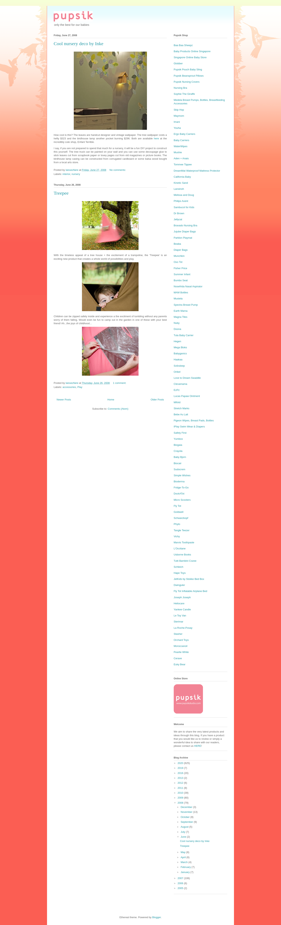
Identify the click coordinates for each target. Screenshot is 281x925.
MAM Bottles (181, 292)
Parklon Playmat (183, 237)
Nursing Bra (180, 87)
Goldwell (178, 511)
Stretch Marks (181, 408)
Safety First (180, 432)
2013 (181, 777)
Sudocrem (179, 469)
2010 (181, 792)
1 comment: (120, 382)
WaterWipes (180, 146)
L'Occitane (180, 548)
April (184, 857)
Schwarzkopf (181, 518)
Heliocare (179, 603)
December (187, 807)
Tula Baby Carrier (183, 335)
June (184, 836)
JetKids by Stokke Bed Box (189, 579)
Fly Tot (177, 505)
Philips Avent (181, 201)
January (185, 872)
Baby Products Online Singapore (192, 51)
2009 (181, 797)
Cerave (178, 658)
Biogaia (178, 444)
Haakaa (178, 359)
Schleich (178, 566)
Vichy (177, 536)
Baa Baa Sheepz (183, 45)
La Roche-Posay (183, 627)
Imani (177, 121)
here (156, 138)
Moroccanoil (180, 646)
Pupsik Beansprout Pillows (189, 75)
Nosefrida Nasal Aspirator (188, 286)
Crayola (178, 451)
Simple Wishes (182, 475)
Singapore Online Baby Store (190, 57)
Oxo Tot (178, 262)
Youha (177, 127)
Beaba (177, 243)
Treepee (61, 193)
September (187, 821)
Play (79, 387)
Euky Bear (179, 664)
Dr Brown (179, 213)
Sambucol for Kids (184, 207)
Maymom (179, 115)
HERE (197, 745)
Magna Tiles (180, 316)
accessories (69, 387)
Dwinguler (179, 585)
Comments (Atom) (118, 408)
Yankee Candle (182, 609)
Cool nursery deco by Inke (78, 43)
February (186, 867)
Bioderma (179, 481)
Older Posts (157, 399)
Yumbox (178, 438)
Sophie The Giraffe (184, 93)
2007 (181, 878)
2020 (181, 763)
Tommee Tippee (183, 164)
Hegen (177, 341)
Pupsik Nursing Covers (186, 81)
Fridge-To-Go (181, 487)
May (183, 852)
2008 (181, 802)
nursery (76, 174)
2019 (181, 768)
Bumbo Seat (181, 280)
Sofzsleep (179, 365)
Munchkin (179, 255)
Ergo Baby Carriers (184, 134)
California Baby (182, 176)
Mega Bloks (180, 347)
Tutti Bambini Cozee (185, 560)
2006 (181, 883)
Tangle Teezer (181, 530)
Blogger (156, 917)
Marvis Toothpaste (184, 542)
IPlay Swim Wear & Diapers (189, 426)
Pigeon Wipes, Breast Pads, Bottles (194, 420)
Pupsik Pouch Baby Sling (188, 69)
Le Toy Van (180, 615)
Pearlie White (181, 652)
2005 (181, 888)
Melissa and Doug (184, 194)
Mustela (178, 298)
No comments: (117, 169)
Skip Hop (179, 109)
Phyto (177, 524)
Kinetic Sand (181, 182)
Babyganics (180, 353)
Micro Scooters (182, 499)
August (185, 826)
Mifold (177, 402)
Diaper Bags (181, 249)
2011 (181, 787)
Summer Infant (182, 274)
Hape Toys (180, 572)
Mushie (178, 152)
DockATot (179, 493)
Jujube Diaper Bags (185, 231)
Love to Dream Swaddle (187, 377)
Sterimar (178, 621)
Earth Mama (181, 310)
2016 (181, 773)
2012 (181, 782)
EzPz (177, 390)
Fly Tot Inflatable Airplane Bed (190, 591)
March (185, 862)
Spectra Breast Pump (186, 304)
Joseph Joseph (182, 597)
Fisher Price (180, 268)
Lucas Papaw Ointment (187, 396)
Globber (178, 63)
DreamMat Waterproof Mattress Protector (197, 170)
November (187, 811)
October (185, 817)
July (183, 831)
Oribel (177, 371)
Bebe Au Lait (181, 414)
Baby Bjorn (180, 457)
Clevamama (180, 383)
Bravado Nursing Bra (185, 225)
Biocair (177, 463)
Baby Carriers (181, 140)
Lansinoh (179, 188)
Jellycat (178, 219)
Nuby (177, 322)
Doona (177, 329)
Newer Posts (64, 399)
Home (111, 399)
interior (66, 174)
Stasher (178, 633)
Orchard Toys (181, 639)
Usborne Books (182, 554)
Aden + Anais (181, 158)
